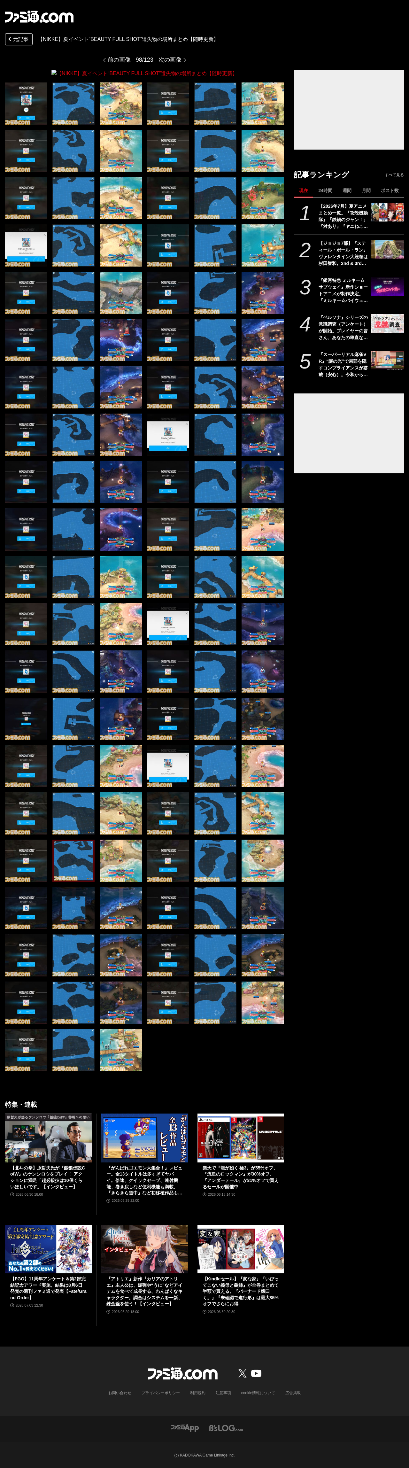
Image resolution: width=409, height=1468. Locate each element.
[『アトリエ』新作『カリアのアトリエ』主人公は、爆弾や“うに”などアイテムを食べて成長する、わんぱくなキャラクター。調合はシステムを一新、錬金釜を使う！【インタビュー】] (144, 1248)
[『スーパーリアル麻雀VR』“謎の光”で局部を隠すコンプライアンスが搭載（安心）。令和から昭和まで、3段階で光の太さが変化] (387, 360)
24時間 (325, 190)
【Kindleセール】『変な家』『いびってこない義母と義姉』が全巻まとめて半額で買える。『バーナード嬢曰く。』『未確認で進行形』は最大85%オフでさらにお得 (241, 1291)
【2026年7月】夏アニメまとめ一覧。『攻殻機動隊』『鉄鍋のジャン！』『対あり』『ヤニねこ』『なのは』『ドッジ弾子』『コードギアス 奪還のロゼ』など (343, 217)
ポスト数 (390, 190)
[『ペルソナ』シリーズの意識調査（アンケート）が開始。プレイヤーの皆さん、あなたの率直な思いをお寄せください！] (387, 323)
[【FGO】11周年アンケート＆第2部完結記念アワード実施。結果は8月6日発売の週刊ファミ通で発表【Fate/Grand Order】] (48, 1248)
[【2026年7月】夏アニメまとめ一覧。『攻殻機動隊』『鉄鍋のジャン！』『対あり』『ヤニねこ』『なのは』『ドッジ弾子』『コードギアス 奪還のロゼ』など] (387, 212)
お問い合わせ (119, 1392)
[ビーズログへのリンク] (226, 1427)
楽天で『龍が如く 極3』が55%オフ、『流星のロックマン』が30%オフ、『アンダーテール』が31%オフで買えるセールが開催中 (241, 1177)
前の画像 (119, 60)
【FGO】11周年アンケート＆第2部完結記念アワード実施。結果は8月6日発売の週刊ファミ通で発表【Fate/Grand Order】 (48, 1288)
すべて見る (394, 175)
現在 (303, 190)
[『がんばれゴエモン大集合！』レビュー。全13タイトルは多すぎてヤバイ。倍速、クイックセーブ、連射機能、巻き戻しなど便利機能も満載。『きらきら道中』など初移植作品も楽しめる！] (144, 1138)
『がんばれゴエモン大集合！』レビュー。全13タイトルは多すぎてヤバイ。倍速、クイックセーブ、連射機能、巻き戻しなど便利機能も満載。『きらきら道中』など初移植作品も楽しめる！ (144, 1180)
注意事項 (223, 1392)
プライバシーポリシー (161, 1392)
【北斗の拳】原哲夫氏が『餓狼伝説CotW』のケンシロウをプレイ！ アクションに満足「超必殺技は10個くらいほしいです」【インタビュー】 (47, 1177)
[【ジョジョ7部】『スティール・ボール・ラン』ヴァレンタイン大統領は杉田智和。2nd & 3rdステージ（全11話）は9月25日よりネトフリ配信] (387, 249)
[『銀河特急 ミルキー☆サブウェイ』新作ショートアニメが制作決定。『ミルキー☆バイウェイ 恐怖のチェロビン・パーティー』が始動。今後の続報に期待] (387, 286)
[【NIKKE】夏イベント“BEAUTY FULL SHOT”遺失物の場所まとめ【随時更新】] (26, 103)
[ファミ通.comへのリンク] (39, 17)
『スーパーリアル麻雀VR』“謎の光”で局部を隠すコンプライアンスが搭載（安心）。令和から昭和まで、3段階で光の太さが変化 (343, 365)
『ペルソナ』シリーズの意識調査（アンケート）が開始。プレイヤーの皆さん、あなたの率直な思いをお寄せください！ (343, 328)
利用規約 (197, 1392)
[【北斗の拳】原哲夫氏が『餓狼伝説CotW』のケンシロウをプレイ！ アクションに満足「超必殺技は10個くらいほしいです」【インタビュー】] (48, 1138)
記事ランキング (321, 174)
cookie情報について (258, 1392)
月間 (366, 190)
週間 (347, 190)
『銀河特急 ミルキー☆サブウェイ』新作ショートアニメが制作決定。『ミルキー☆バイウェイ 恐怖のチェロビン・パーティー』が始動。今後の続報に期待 (343, 291)
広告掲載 (293, 1392)
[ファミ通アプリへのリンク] (185, 1427)
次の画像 (169, 60)
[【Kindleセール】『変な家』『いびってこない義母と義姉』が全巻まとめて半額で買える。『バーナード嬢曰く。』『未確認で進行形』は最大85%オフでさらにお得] (240, 1248)
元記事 (17, 39)
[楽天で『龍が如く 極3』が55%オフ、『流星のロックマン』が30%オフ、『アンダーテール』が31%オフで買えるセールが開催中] (240, 1138)
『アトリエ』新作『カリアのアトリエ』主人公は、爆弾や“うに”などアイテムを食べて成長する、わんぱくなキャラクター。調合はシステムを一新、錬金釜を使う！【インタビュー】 (144, 1291)
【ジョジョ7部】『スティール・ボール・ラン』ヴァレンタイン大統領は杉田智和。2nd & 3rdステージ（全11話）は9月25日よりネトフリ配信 (343, 254)
